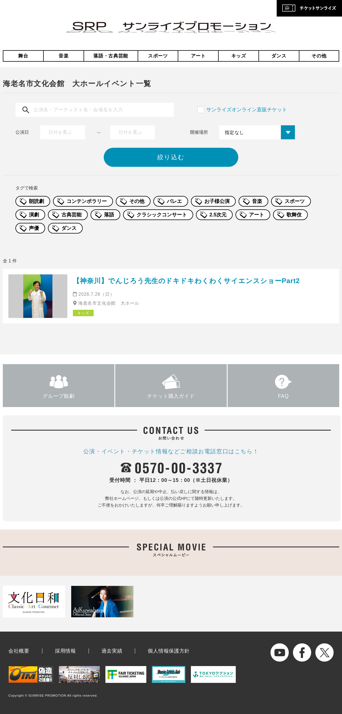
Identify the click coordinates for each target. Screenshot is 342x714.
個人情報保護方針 (169, 651)
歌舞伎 (294, 215)
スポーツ (158, 56)
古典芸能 (71, 215)
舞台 (23, 56)
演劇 (34, 215)
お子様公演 (217, 201)
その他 (318, 56)
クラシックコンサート (162, 215)
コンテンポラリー (86, 201)
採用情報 (65, 651)
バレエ (174, 201)
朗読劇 (36, 201)
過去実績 (112, 651)
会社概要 (18, 651)
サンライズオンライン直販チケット (246, 109)
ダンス (278, 56)
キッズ (238, 56)
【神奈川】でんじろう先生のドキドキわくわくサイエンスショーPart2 (186, 281)
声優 (34, 228)
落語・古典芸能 (110, 56)
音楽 (63, 56)
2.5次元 (218, 215)
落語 (109, 215)
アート (198, 56)
